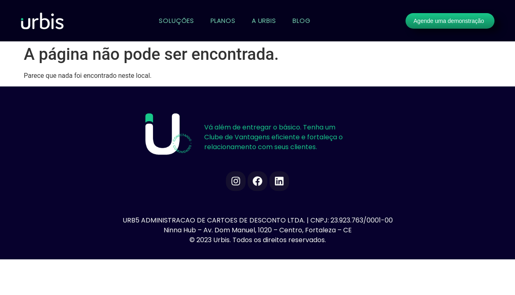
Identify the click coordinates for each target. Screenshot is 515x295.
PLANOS (222, 20)
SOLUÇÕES (176, 20)
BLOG (301, 20)
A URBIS (264, 20)
